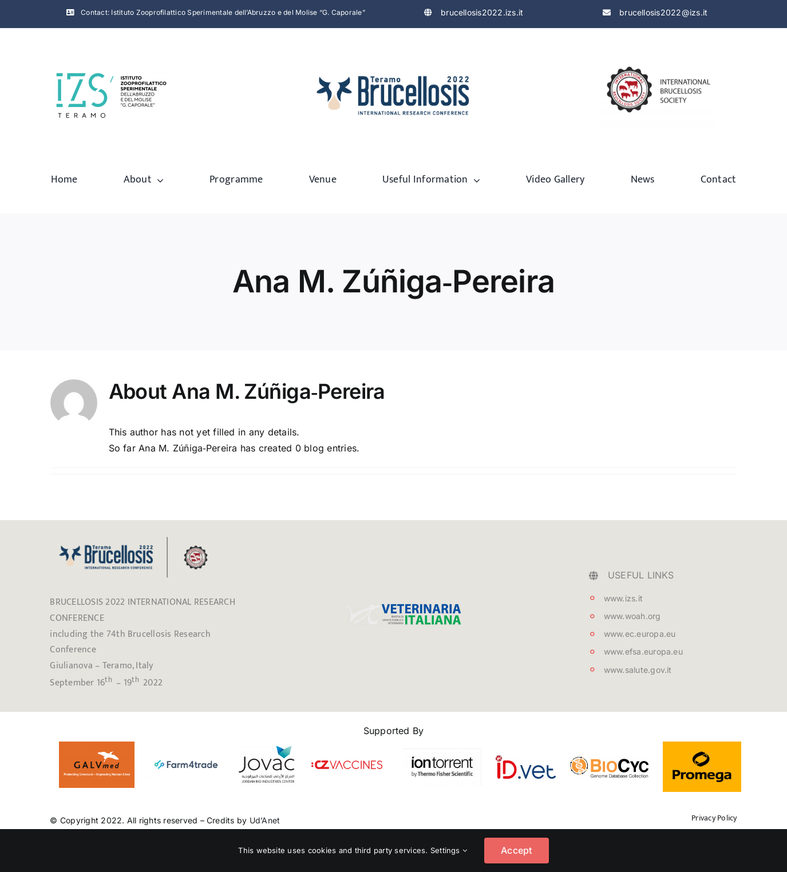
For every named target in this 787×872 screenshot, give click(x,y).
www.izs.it (623, 598)
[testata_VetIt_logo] (404, 607)
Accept (516, 850)
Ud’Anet (265, 820)
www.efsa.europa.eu (643, 651)
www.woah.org (632, 616)
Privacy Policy (714, 818)
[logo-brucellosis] (394, 69)
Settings (448, 850)
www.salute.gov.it (638, 670)
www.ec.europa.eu (640, 634)
